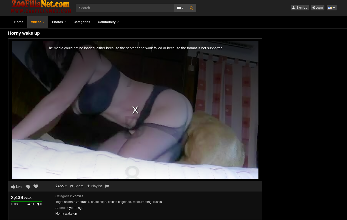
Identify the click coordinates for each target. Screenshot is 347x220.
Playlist (94, 186)
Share (77, 186)
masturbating (142, 202)
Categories (81, 22)
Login (318, 7)
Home (18, 22)
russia (157, 202)
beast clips (98, 202)
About (61, 186)
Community (108, 22)
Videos (37, 22)
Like (17, 187)
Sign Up (299, 7)
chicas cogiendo (119, 202)
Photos (59, 22)
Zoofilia (78, 196)
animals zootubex (76, 202)
